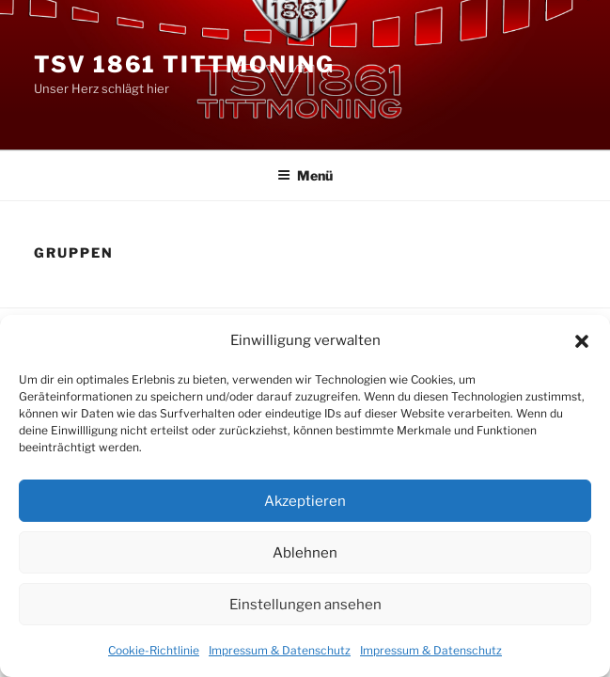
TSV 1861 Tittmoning (184, 64)
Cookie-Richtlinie (153, 650)
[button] (581, 341)
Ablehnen (305, 552)
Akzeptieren (305, 501)
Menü (305, 175)
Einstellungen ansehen (305, 604)
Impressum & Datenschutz (280, 650)
